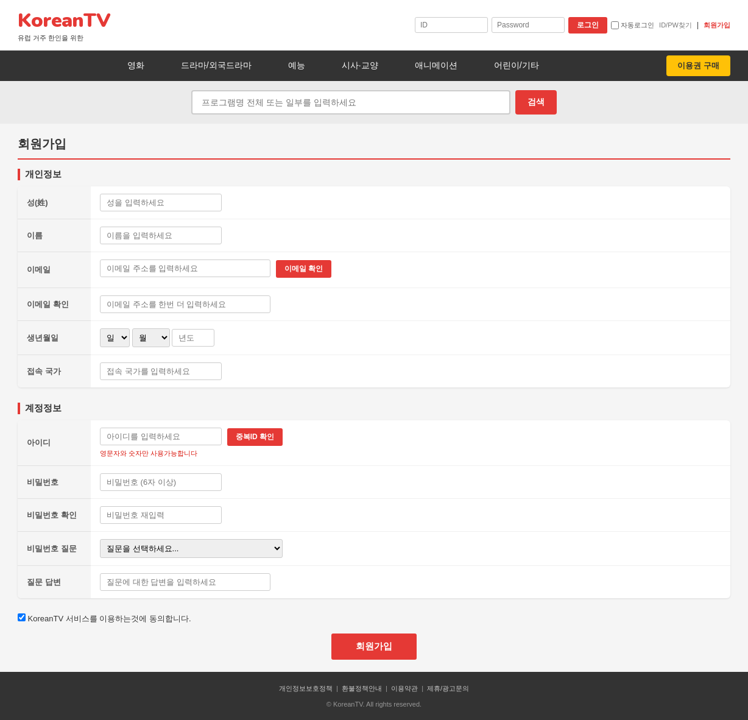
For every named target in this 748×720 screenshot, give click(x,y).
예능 (296, 65)
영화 (135, 65)
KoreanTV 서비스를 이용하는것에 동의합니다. (104, 618)
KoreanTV (64, 25)
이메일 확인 (303, 268)
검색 (536, 102)
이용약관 (404, 688)
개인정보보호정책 (306, 688)
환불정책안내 (362, 688)
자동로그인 (632, 25)
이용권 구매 (698, 65)
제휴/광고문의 (448, 688)
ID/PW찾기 (675, 25)
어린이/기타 (516, 65)
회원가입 (717, 25)
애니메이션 (436, 65)
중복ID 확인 (255, 436)
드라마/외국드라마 (216, 65)
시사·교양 (360, 65)
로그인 (588, 25)
